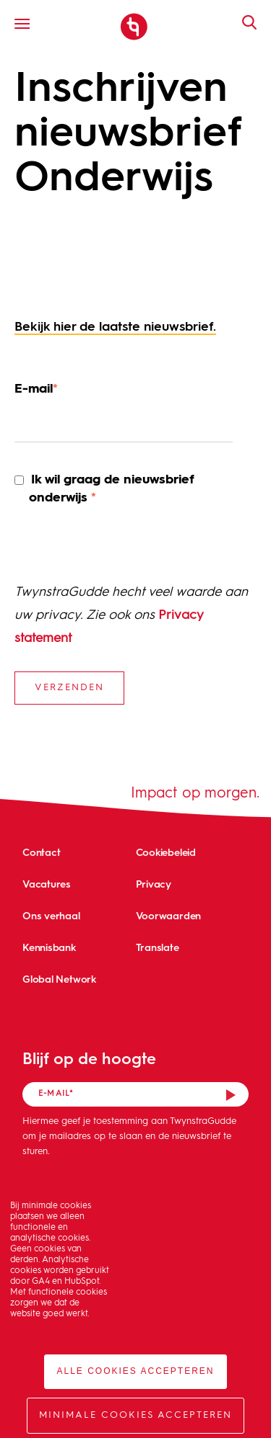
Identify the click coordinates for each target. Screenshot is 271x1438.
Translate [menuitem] (157, 947)
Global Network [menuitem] (59, 979)
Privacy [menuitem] (153, 883)
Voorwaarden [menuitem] (169, 915)
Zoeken (242, 22)
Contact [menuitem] (41, 852)
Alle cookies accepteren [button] (135, 1371)
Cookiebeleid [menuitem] (166, 852)
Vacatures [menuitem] (46, 883)
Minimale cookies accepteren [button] (135, 1415)
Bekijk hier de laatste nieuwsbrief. (115, 327)
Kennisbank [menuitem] (49, 947)
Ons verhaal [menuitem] (51, 915)
